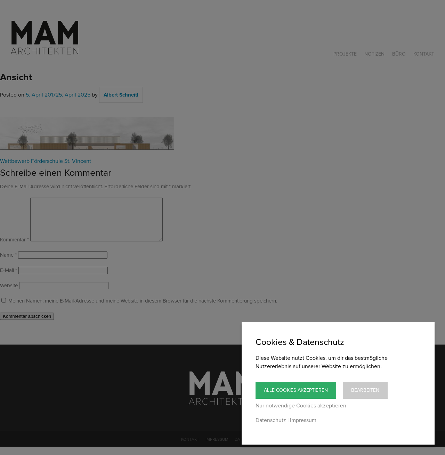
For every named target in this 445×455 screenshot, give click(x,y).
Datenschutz (271, 420)
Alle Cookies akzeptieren (296, 390)
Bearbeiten (365, 390)
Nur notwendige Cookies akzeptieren (301, 405)
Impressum (303, 420)
